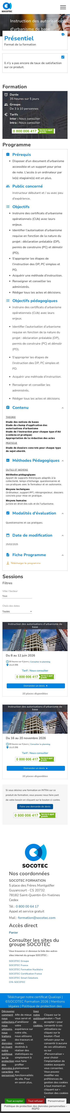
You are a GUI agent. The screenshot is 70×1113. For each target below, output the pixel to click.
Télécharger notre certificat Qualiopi (34, 997)
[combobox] (17, 596)
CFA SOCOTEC (17, 982)
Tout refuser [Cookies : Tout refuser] (35, 1101)
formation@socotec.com (36, 918)
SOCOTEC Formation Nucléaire (26, 969)
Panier (13, 933)
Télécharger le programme (25, 563)
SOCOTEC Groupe (19, 961)
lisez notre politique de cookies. (38, 1018)
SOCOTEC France (18, 965)
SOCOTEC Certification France (25, 973)
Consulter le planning (40, 661)
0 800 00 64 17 (27, 906)
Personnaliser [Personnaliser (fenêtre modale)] (56, 1101)
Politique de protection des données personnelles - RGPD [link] (35, 1107)
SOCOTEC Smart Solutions (23, 977)
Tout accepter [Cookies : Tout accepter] (14, 1101)
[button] (35, 408)
